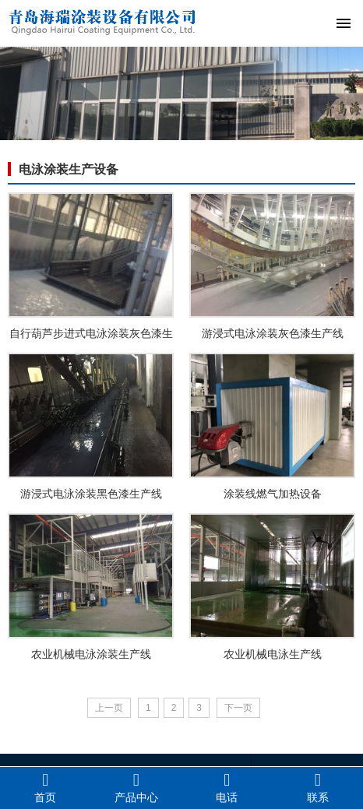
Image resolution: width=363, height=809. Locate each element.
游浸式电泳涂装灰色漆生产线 (273, 333)
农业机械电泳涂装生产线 (91, 654)
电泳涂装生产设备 (68, 169)
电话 (227, 787)
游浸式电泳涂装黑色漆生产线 (91, 493)
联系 (318, 787)
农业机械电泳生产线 (273, 654)
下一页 (238, 707)
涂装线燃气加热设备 (273, 493)
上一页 (109, 707)
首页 (45, 787)
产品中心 (136, 787)
